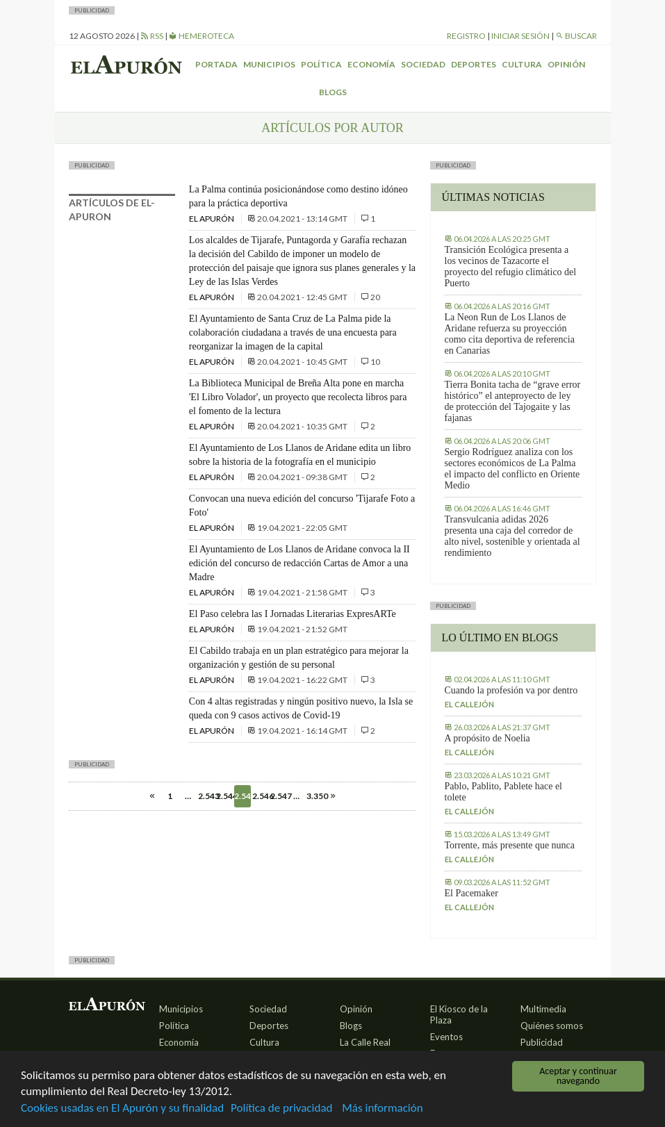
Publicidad (541, 1042)
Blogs (333, 92)
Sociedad (423, 64)
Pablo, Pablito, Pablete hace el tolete (504, 792)
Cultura (522, 64)
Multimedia (543, 1008)
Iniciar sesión (520, 36)
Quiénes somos (551, 1025)
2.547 (278, 796)
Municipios (269, 64)
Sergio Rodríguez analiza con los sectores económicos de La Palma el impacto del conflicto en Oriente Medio (512, 469)
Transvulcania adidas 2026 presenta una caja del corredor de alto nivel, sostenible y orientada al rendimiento (512, 536)
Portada (216, 64)
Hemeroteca (201, 36)
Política (321, 64)
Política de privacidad (281, 1109)
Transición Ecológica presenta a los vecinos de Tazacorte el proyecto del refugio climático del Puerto (511, 266)
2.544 (224, 796)
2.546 (260, 796)
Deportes (473, 64)
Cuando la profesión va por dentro (511, 690)
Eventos (446, 1036)
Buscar (576, 36)
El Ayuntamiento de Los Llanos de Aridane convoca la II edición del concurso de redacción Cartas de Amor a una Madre (299, 563)
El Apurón (212, 218)
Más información (382, 1109)
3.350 (314, 796)
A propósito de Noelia (487, 738)
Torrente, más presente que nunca (510, 845)
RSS (151, 36)
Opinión (566, 64)
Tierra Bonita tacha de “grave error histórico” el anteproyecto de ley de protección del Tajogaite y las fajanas (513, 401)
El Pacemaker (471, 893)
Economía (371, 64)
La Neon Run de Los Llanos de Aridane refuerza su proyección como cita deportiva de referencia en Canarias (510, 334)
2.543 (206, 796)
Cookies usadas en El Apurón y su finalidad (122, 1109)
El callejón (469, 704)
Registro (466, 36)
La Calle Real (365, 1042)
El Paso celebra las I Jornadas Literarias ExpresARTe (292, 614)
